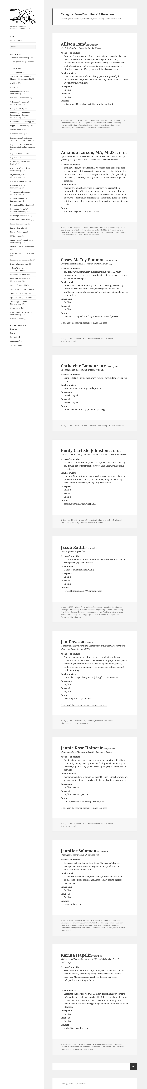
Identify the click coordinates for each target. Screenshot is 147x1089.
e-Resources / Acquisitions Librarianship (88, 925)
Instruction (16, 68)
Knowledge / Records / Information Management (79, 612)
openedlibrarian (81, 227)
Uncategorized (16, 308)
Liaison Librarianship (18, 224)
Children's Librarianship (19, 98)
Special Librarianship (18, 293)
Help (12, 36)
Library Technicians (18, 232)
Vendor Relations (17, 319)
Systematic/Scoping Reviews (21, 297)
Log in (12, 333)
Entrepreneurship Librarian (23, 62)
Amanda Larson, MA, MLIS (88, 152)
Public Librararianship (19, 264)
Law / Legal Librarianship (20, 220)
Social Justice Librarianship (21, 289)
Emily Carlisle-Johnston (85, 450)
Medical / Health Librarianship (22, 247)
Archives (13, 83)
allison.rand (84, 120)
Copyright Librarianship (19, 126)
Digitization (14, 157)
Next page (133, 1066)
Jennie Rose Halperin (82, 748)
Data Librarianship (17, 134)
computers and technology (20, 121)
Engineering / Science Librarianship (109, 609)
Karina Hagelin (76, 955)
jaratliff (79, 607)
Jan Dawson (72, 641)
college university (17, 108)
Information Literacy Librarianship (90, 125)
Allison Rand (74, 44)
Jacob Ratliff (73, 547)
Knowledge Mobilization (19, 216)
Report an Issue (16, 40)
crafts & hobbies (16, 130)
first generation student (19, 181)
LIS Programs (15, 236)
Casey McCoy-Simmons (84, 259)
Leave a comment (92, 235)
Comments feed (16, 341)
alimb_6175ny (80, 338)
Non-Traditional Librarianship (22, 253)
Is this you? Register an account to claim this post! (84, 323)
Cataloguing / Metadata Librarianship (107, 607)
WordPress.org (16, 345)
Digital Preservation (18, 153)
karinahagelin (85, 1044)
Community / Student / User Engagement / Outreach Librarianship (21, 115)
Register (13, 329)
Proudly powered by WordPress (73, 1083)
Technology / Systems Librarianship (92, 614)
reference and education (20, 274)
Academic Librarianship (19, 58)
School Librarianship (18, 285)
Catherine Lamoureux (83, 365)
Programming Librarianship (21, 260)
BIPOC (12, 87)
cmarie (77, 425)
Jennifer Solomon (78, 850)
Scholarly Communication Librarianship (111, 232)
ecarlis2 (84, 520)
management (17, 72)
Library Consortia (17, 228)
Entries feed (15, 337)
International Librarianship (21, 205)
